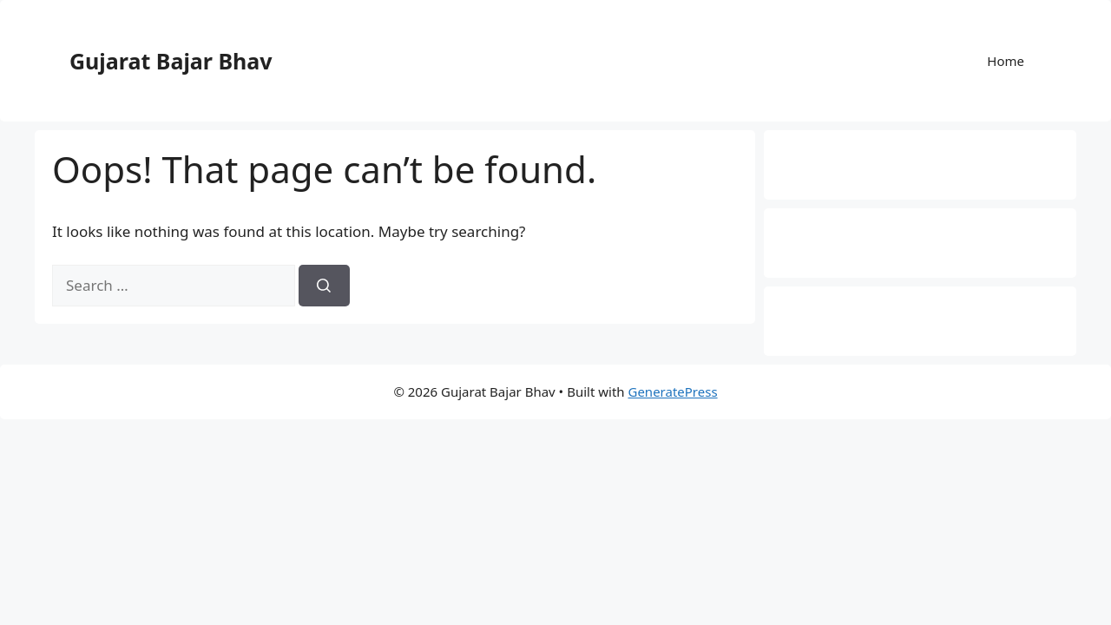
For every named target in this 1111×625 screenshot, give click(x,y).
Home (1005, 60)
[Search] (324, 285)
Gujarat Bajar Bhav (171, 61)
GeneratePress (672, 391)
